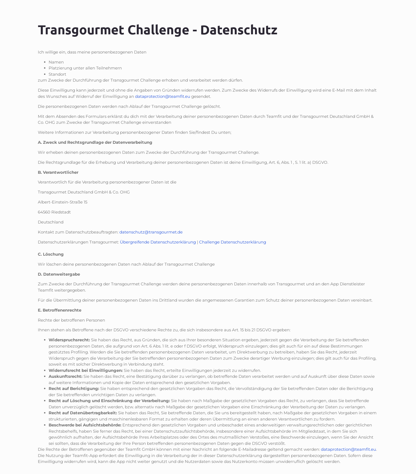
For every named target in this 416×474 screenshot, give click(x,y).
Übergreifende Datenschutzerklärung (158, 242)
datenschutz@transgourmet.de (151, 232)
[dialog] (355, 379)
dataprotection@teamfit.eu (162, 96)
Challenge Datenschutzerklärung (232, 242)
